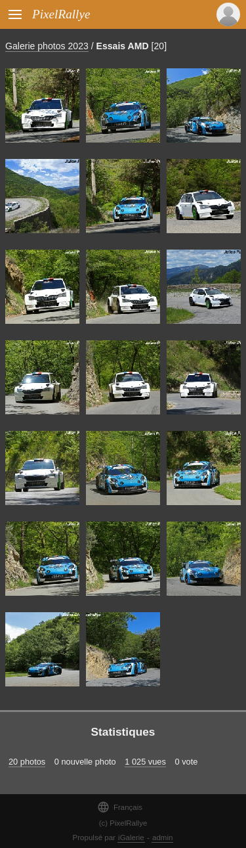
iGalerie (131, 837)
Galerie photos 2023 (47, 46)
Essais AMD (122, 46)
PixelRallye (61, 14)
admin (162, 837)
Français (119, 807)
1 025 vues (145, 762)
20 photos (27, 762)
